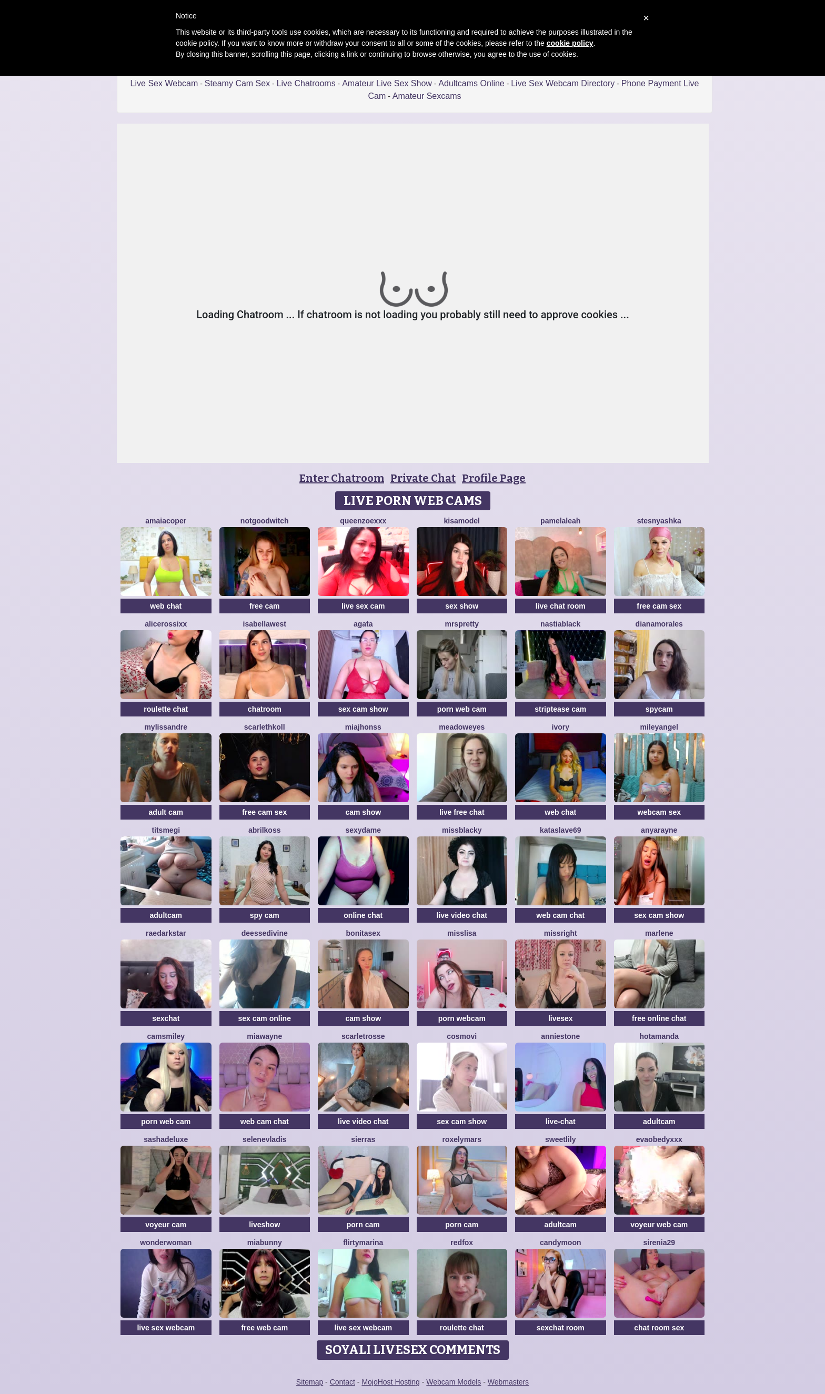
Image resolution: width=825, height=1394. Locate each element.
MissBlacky (462, 830)
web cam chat (560, 915)
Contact (342, 1382)
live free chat (462, 812)
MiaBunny (264, 1242)
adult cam (166, 812)
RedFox (461, 1242)
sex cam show (363, 709)
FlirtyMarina (363, 1242)
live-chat (561, 1121)
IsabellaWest (265, 624)
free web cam (264, 1328)
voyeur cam (165, 1224)
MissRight (560, 933)
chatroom (264, 709)
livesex (560, 1018)
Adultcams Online (471, 83)
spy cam (264, 915)
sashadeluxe (166, 1139)
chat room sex (659, 1328)
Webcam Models (453, 1382)
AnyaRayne (659, 830)
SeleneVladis (264, 1139)
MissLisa (461, 933)
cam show (363, 812)
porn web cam (462, 709)
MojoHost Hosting (390, 1382)
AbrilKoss (264, 830)
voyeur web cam (659, 1224)
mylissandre (165, 727)
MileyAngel (659, 727)
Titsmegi (166, 830)
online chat (363, 915)
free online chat (659, 1018)
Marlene (659, 933)
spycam (659, 709)
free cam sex (659, 606)
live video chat (462, 915)
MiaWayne (264, 1036)
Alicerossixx (166, 624)
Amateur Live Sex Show (387, 83)
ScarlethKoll (264, 727)
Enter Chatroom (341, 478)
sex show (461, 606)
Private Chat (423, 478)
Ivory (560, 727)
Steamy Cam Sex (237, 83)
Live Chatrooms (306, 83)
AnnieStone (560, 1036)
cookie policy (570, 43)
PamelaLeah (560, 521)
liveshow (264, 1224)
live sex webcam (166, 1328)
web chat (166, 606)
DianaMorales (659, 624)
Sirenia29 (659, 1242)
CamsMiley (166, 1036)
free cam (264, 606)
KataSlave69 (560, 830)
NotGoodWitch (264, 521)
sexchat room (561, 1328)
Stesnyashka (659, 521)
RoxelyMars (461, 1139)
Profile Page (494, 478)
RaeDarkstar (166, 933)
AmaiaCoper (165, 521)
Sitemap (309, 1382)
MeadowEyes (462, 727)
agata (363, 624)
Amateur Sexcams (427, 96)
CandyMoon (560, 1242)
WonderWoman (166, 1242)
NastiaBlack (560, 624)
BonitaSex (363, 933)
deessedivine (265, 933)
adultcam (166, 915)
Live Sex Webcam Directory (563, 83)
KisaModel (462, 521)
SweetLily (560, 1139)
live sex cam (363, 606)
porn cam (363, 1224)
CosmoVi (462, 1036)
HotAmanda (659, 1036)
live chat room (561, 606)
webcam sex (659, 812)
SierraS (363, 1139)
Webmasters (508, 1382)
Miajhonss (363, 727)
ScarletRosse (363, 1036)
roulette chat (166, 709)
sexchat (165, 1018)
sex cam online (264, 1018)
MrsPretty (462, 624)
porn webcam (462, 1018)
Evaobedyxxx (659, 1139)
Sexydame (363, 830)
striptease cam (560, 709)
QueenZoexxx (363, 521)
